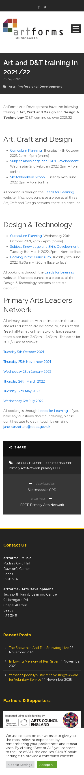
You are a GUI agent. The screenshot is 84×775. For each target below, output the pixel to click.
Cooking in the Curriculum (30, 257)
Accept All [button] (46, 764)
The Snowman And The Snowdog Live (39, 648)
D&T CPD (36, 463)
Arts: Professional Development (35, 86)
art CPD (22, 463)
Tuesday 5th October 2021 (23, 352)
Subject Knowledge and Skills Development (44, 161)
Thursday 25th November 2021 (27, 362)
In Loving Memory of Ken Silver (33, 661)
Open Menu (76, 28)
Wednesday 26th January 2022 (27, 372)
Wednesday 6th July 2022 (23, 401)
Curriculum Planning (26, 151)
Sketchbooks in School (27, 177)
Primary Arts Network (24, 468)
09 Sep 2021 (11, 79)
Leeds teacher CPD (58, 463)
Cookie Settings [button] (20, 764)
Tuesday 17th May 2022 (21, 391)
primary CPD (50, 468)
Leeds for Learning (59, 192)
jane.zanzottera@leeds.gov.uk (27, 427)
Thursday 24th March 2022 (24, 381)
